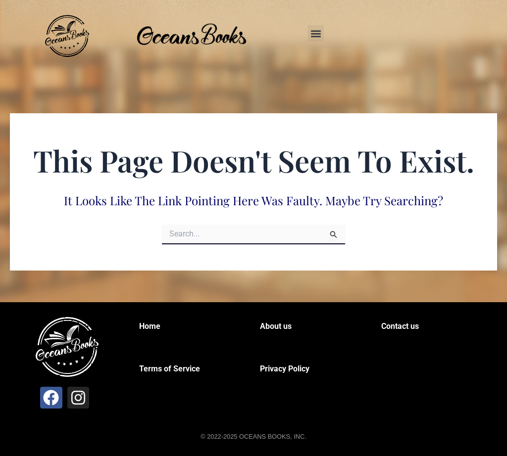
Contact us (400, 326)
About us (276, 326)
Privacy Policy (284, 368)
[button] (315, 33)
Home (149, 326)
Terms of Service (169, 368)
